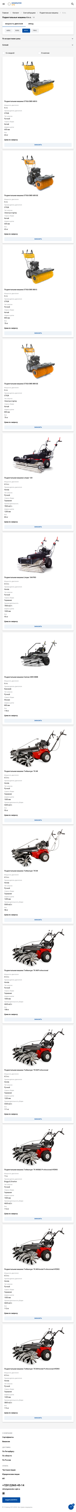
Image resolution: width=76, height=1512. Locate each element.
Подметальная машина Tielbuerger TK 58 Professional (26, 1070)
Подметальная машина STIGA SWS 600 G (20, 101)
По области (7, 1456)
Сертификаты (8, 1437)
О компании (7, 1433)
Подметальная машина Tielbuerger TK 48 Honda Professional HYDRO (32, 1269)
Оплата (5, 1466)
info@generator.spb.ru (11, 1489)
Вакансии (6, 1441)
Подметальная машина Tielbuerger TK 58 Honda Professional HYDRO (32, 1369)
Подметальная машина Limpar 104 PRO (20, 577)
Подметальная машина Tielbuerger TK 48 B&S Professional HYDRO (31, 1170)
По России (6, 1460)
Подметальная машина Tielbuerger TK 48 (21, 771)
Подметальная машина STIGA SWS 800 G (20, 290)
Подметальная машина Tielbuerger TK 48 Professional (26, 970)
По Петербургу (8, 1451)
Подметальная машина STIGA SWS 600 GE (21, 195)
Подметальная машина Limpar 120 (18, 478)
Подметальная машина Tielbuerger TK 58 (21, 871)
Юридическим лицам (10, 1474)
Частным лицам (9, 1470)
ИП (3, 1479)
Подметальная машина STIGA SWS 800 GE (21, 384)
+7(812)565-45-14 (13, 1485)
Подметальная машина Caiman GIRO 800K (21, 677)
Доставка (6, 1447)
